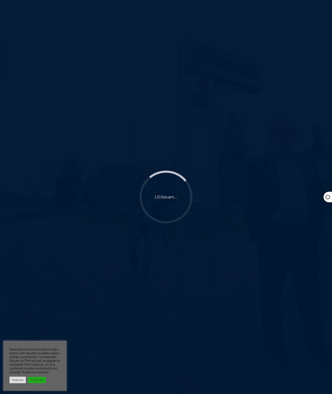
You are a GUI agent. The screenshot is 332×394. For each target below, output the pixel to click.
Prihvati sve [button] (36, 380)
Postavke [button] (17, 380)
